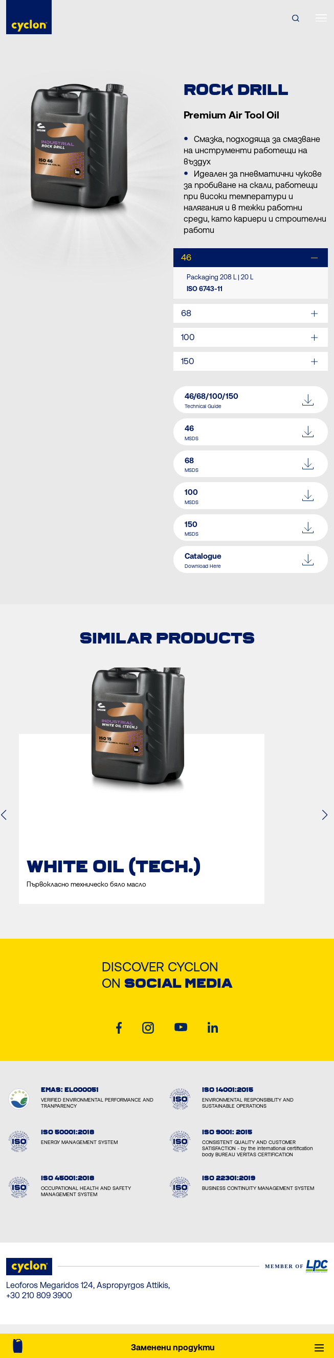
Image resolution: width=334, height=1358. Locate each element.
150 (187, 361)
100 (188, 337)
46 (186, 257)
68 (186, 313)
